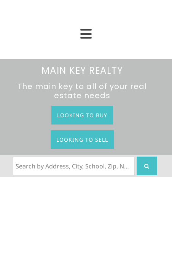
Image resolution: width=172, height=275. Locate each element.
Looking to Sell (82, 139)
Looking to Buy (82, 115)
